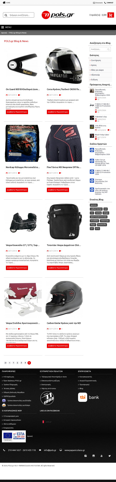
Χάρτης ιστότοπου (48, 389)
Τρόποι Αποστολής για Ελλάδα (16, 400)
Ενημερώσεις (7, 428)
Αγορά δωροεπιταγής (87, 381)
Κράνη (93, 65)
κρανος (94, 205)
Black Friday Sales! (102, 135)
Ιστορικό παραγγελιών (11, 420)
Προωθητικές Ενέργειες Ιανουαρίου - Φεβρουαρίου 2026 (102, 92)
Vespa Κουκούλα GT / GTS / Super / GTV (23, 245)
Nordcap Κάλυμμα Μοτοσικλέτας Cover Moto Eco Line (23, 167)
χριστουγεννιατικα (99, 217)
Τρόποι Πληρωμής (10, 385)
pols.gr (48, 422)
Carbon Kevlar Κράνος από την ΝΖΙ (64, 323)
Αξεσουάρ (95, 75)
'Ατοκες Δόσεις (8, 389)
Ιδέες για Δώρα (97, 70)
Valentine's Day (101, 117)
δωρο (93, 225)
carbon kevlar (96, 209)
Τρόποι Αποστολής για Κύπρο (16, 405)
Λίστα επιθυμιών (9, 424)
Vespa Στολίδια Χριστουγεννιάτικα (23, 323)
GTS (97, 228)
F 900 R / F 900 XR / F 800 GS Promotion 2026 (102, 106)
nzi (105, 209)
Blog (80, 389)
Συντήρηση (96, 60)
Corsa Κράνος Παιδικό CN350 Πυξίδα (64, 89)
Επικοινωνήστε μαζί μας (50, 381)
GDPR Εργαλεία (8, 396)
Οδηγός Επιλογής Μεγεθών (13, 392)
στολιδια (94, 221)
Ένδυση (94, 80)
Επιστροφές (45, 385)
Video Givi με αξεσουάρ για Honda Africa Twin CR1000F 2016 (102, 162)
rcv (92, 213)
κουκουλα (102, 225)
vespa (105, 213)
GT (92, 228)
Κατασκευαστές (85, 377)
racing (98, 213)
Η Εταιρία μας (8, 377)
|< (5, 363)
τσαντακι (105, 221)
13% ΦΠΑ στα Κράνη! (100, 126)
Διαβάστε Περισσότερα (17, 112)
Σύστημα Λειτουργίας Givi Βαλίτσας (101, 181)
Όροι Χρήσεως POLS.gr (11, 381)
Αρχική (4, 33)
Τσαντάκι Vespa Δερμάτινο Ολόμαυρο (64, 245)
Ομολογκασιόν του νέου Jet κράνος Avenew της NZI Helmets (102, 191)
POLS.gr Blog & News (17, 33)
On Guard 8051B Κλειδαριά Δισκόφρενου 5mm (23, 89)
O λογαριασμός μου (10, 416)
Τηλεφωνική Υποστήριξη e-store (53, 377)
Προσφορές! (83, 385)
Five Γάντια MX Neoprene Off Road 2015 (64, 167)
